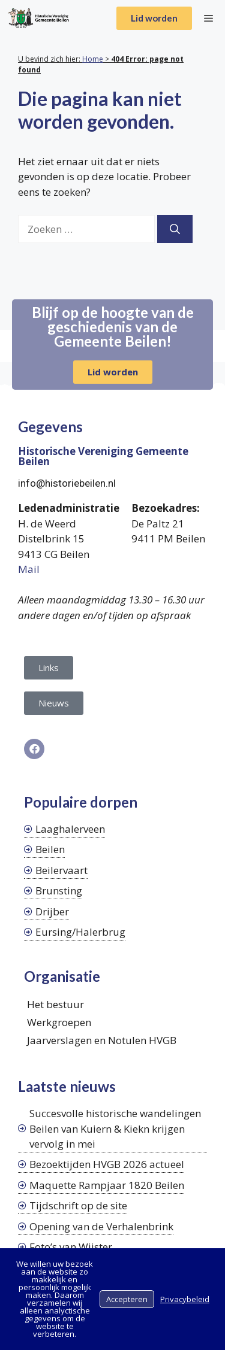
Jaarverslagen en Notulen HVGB (101, 1040)
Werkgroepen (59, 1022)
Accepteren (127, 1299)
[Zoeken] (175, 229)
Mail (29, 569)
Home (92, 59)
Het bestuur (55, 1004)
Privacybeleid (184, 1299)
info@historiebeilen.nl (67, 483)
